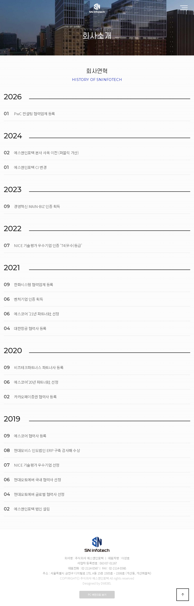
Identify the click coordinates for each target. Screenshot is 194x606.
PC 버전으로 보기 (97, 594)
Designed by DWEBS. (97, 583)
